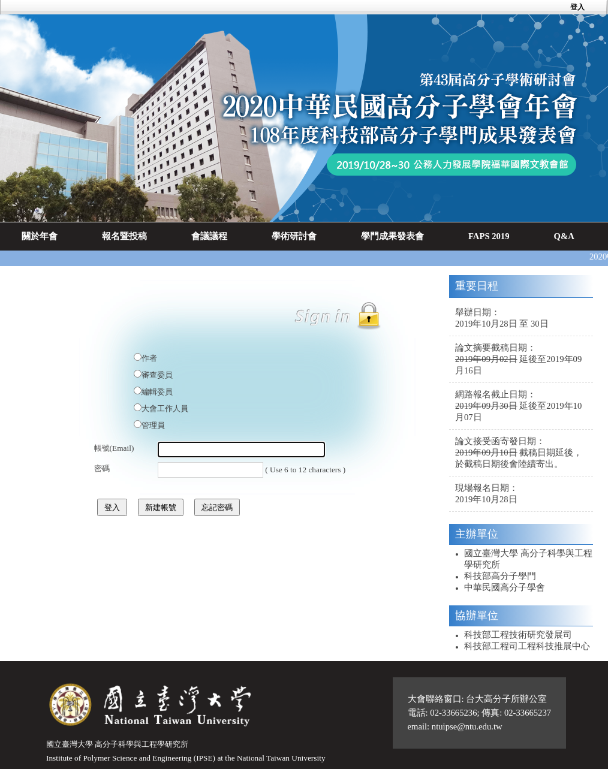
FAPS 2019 (489, 236)
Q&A (564, 236)
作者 (149, 358)
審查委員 (157, 374)
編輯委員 (157, 391)
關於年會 (40, 236)
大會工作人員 (165, 408)
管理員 (153, 425)
